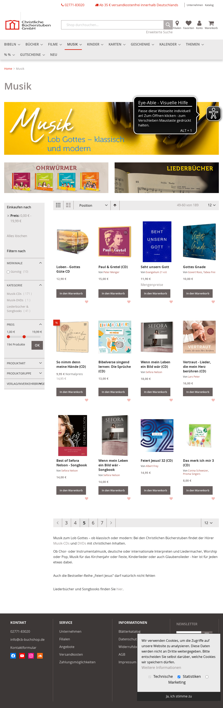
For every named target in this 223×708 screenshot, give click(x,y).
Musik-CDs (61, 543)
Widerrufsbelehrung (134, 646)
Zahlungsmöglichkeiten (77, 662)
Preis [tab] (11, 324)
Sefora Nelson (154, 372)
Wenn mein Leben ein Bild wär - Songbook (113, 465)
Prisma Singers (191, 473)
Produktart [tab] (16, 363)
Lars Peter (194, 376)
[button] (86, 301)
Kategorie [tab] (14, 285)
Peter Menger (111, 272)
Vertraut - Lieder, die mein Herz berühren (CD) (197, 366)
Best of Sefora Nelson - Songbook (71, 462)
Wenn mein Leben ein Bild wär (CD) (155, 364)
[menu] (111, 50)
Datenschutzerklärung (136, 639)
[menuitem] (11, 44)
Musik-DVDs (22, 300)
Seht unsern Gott (155, 267)
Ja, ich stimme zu (179, 696)
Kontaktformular (23, 647)
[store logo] (28, 21)
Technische (161, 676)
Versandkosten (71, 654)
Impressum (127, 662)
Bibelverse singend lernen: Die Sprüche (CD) (114, 366)
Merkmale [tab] (15, 263)
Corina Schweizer (198, 470)
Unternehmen (195, 5)
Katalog (209, 5)
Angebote (66, 646)
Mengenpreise (152, 284)
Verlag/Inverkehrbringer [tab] (26, 384)
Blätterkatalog (130, 631)
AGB (122, 654)
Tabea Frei (209, 272)
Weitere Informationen (161, 667)
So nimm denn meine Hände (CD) (71, 364)
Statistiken (190, 676)
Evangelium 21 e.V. (156, 272)
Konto (199, 28)
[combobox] (117, 24)
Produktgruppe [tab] (19, 373)
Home (8, 69)
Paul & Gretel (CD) (113, 267)
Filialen (177, 28)
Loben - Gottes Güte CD (68, 269)
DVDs (82, 543)
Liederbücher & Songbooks (22, 309)
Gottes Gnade (194, 267)
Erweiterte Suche (159, 32)
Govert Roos (195, 272)
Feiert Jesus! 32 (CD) (157, 460)
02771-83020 (74, 5)
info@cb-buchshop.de (27, 639)
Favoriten (188, 28)
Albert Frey (152, 466)
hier (119, 589)
